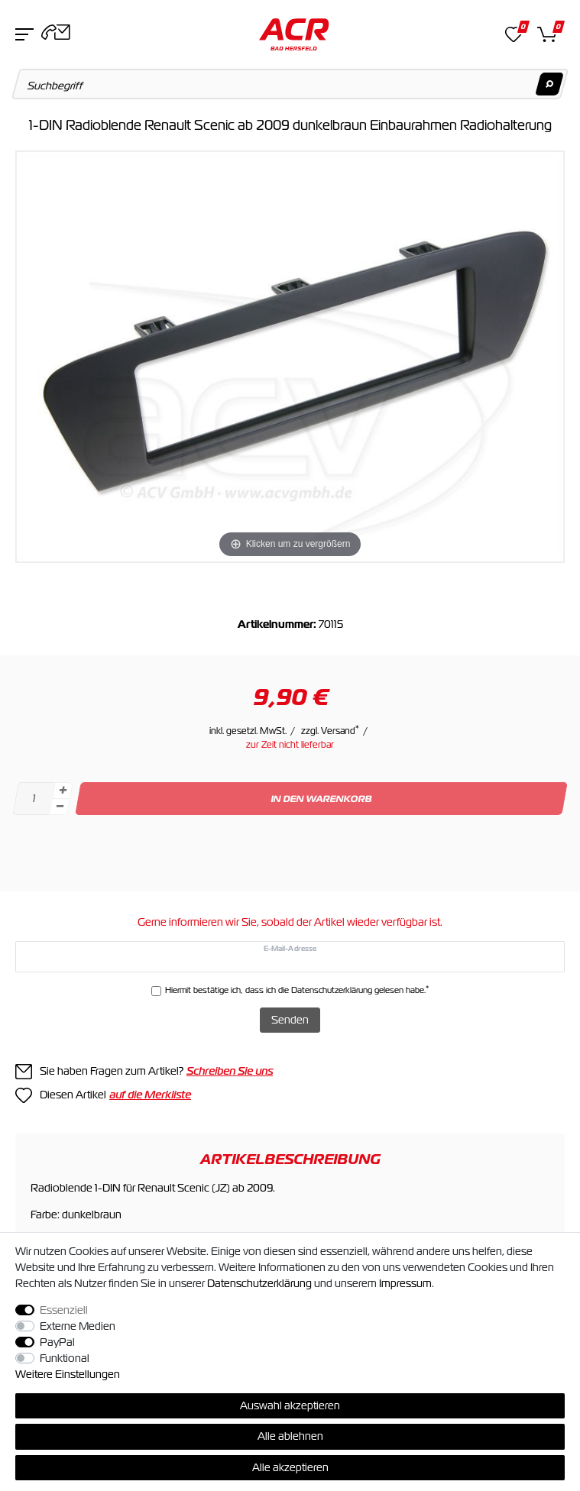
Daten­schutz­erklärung (259, 1283)
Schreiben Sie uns (229, 1071)
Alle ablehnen (290, 1436)
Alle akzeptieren (290, 1467)
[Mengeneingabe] (33, 798)
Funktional (64, 1358)
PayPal (57, 1342)
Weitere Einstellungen (67, 1374)
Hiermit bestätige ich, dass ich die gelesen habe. (297, 989)
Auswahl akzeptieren (290, 1405)
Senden (290, 1020)
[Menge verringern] (59, 807)
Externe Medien (77, 1326)
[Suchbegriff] (290, 84)
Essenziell (64, 1310)
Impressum (405, 1283)
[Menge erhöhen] (62, 790)
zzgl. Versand (330, 731)
